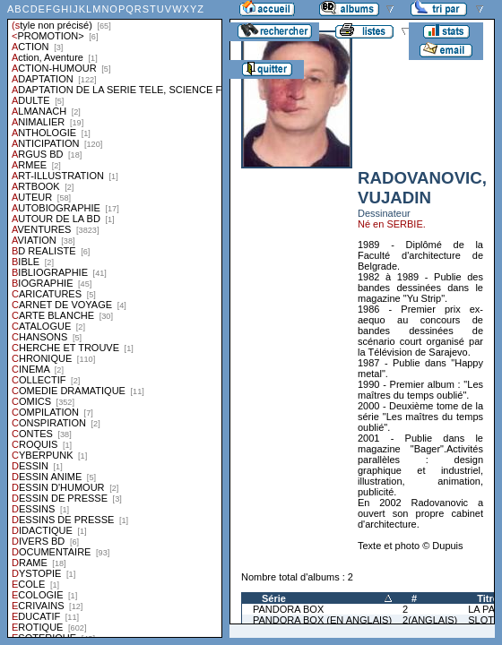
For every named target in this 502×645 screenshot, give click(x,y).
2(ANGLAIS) (429, 620)
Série (274, 598)
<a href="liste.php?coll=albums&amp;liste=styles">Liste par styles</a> (114, 319)
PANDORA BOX (288, 609)
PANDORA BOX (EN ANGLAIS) (322, 620)
